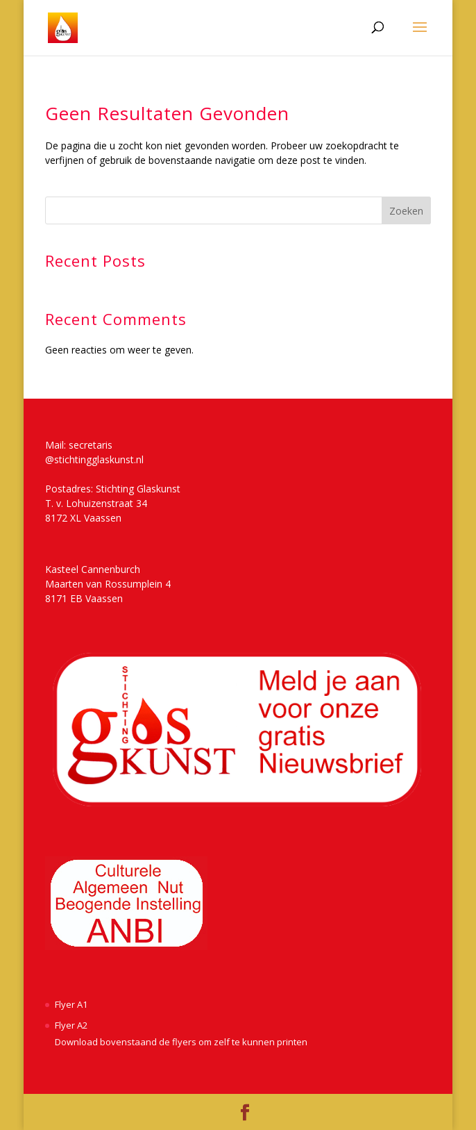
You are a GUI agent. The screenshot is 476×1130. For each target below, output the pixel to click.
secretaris (90, 444)
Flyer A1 (71, 1004)
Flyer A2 (71, 1025)
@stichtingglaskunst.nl (94, 459)
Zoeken (406, 210)
